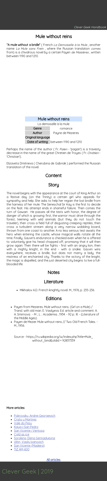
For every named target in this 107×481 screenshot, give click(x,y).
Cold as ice (21, 434)
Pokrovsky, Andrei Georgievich (34, 416)
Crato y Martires (25, 419)
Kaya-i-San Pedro (26, 427)
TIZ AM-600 (21, 449)
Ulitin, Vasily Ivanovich (29, 442)
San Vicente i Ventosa (29, 430)
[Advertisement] (53, 87)
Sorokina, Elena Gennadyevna (34, 438)
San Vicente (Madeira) (29, 445)
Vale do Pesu (23, 423)
